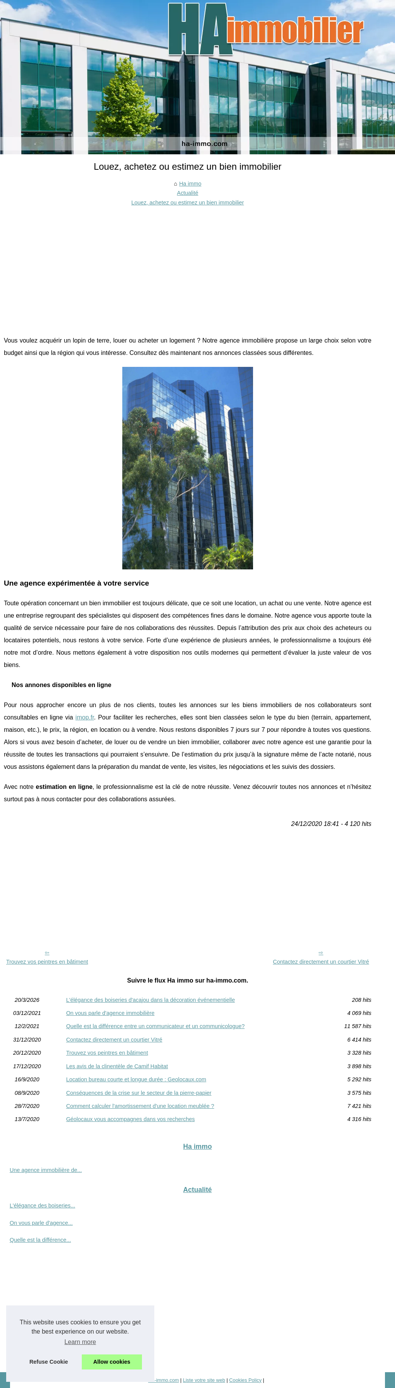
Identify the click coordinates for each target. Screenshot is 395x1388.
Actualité (187, 193)
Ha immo (190, 184)
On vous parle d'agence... (41, 1223)
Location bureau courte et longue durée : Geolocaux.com (136, 1079)
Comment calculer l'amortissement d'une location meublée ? (140, 1106)
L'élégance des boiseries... (42, 1205)
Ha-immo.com (163, 1380)
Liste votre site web (204, 1380)
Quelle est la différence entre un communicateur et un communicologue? (155, 1026)
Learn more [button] (80, 1342)
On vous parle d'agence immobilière (110, 1013)
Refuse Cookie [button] (48, 1362)
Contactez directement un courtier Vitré (321, 962)
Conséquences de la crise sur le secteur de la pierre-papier (138, 1093)
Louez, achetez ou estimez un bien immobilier (187, 202)
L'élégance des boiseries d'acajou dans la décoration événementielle (150, 1000)
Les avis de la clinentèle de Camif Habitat (117, 1066)
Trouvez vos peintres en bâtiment (47, 962)
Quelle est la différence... (40, 1240)
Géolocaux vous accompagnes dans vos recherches (130, 1119)
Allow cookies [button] (111, 1362)
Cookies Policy (245, 1380)
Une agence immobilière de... (46, 1170)
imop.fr (85, 717)
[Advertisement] (187, 265)
